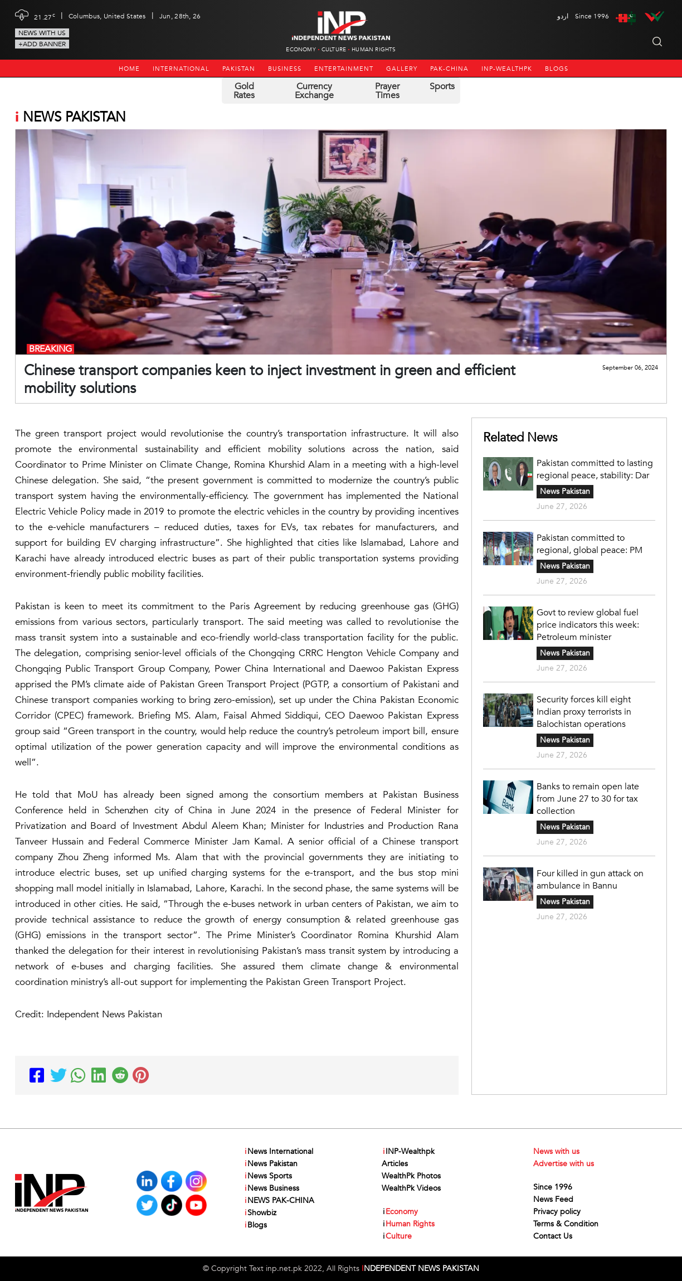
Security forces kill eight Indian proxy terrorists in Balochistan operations (584, 711)
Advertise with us (563, 1163)
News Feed (553, 1199)
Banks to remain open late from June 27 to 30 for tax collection (588, 798)
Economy (300, 50)
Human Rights (374, 50)
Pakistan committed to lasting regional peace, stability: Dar (595, 469)
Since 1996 (552, 1187)
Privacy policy (557, 1211)
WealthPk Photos (411, 1176)
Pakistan (238, 69)
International (181, 69)
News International (278, 1152)
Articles (395, 1163)
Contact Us (552, 1236)
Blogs (556, 69)
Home (129, 69)
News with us (42, 32)
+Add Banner (42, 44)
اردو (562, 16)
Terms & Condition (565, 1224)
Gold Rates (244, 90)
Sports (442, 86)
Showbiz (259, 1213)
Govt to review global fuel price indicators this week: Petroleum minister (588, 624)
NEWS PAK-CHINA (278, 1201)
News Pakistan (565, 491)
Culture (333, 50)
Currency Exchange (314, 90)
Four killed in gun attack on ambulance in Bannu (590, 879)
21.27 (44, 16)
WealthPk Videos (411, 1188)
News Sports (267, 1176)
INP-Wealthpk (506, 69)
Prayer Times (387, 90)
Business (284, 69)
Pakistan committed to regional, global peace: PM (589, 544)
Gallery (401, 69)
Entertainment (343, 69)
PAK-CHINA (449, 69)
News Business (271, 1188)
